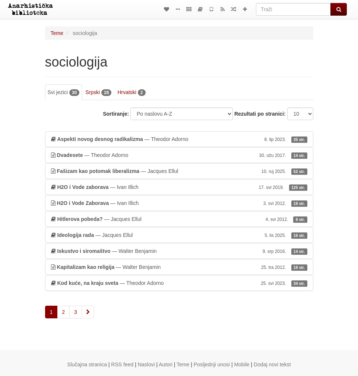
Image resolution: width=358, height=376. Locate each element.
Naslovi (146, 364)
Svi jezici (64, 92)
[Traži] (293, 9)
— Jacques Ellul (179, 171)
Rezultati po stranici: (260, 114)
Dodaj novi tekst (272, 364)
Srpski (98, 92)
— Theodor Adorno (179, 139)
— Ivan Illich (179, 187)
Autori (165, 364)
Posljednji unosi (212, 364)
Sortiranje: (116, 114)
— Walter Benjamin (179, 251)
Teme (57, 33)
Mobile (241, 364)
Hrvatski (131, 92)
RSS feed (122, 364)
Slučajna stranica (87, 364)
